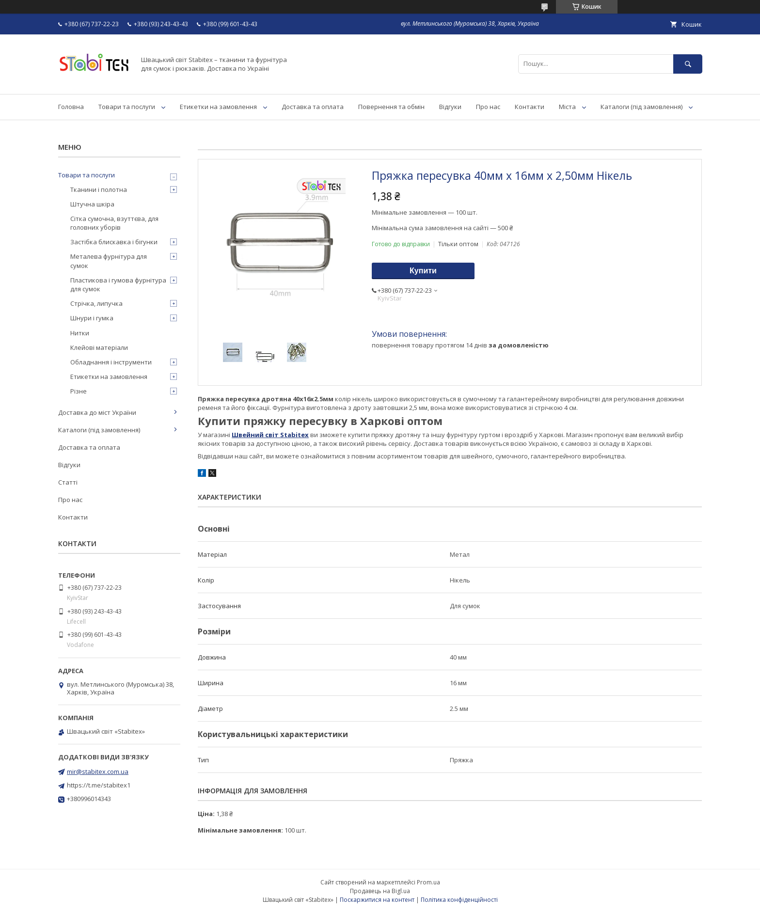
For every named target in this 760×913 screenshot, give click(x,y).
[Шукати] (687, 63)
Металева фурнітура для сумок (108, 260)
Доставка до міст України (97, 412)
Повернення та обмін (391, 106)
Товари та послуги (126, 106)
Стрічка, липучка (96, 303)
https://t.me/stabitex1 (98, 785)
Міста (567, 106)
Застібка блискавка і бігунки (114, 241)
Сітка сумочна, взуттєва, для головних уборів (114, 223)
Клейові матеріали (99, 347)
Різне (78, 391)
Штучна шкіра (92, 204)
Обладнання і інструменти (111, 362)
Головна (71, 106)
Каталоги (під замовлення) (641, 106)
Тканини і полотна (98, 189)
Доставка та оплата (313, 106)
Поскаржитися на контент (377, 900)
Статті (68, 482)
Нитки (79, 333)
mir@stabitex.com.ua (97, 771)
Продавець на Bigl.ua (380, 891)
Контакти (529, 106)
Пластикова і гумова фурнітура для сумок (118, 284)
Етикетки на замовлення (218, 106)
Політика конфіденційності (459, 900)
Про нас (488, 106)
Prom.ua (428, 882)
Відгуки (450, 106)
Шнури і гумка (91, 318)
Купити (423, 271)
